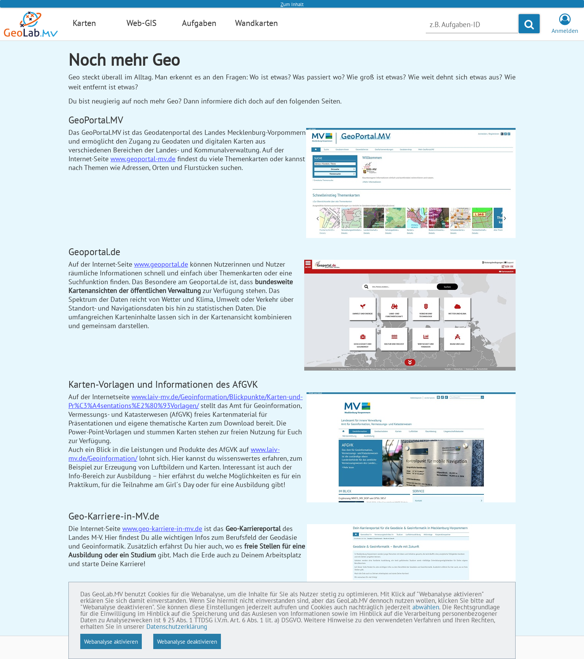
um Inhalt (292, 4)
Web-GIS (142, 22)
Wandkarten (256, 22)
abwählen (425, 607)
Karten (84, 22)
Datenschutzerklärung (176, 627)
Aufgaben (199, 22)
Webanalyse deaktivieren (187, 641)
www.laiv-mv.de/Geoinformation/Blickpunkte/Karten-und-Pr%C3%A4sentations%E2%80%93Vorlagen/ (185, 401)
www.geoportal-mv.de (142, 158)
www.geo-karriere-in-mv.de (162, 528)
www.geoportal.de (161, 264)
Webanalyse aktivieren (111, 641)
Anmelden (565, 26)
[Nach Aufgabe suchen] (472, 24)
